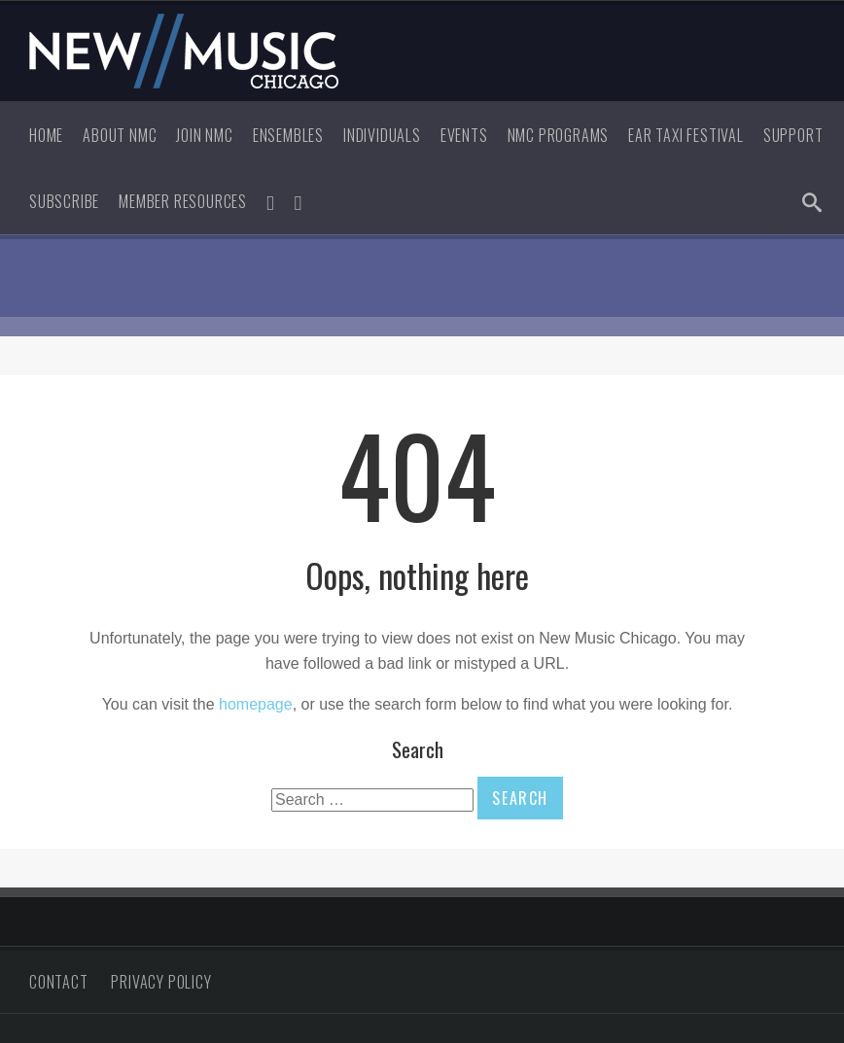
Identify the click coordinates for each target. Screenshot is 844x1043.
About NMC (120, 135)
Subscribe (64, 201)
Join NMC (204, 135)
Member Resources (183, 201)
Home (46, 135)
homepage (256, 704)
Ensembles (288, 135)
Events (464, 135)
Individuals (382, 135)
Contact (58, 981)
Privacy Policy (161, 981)
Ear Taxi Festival (686, 135)
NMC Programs (559, 135)
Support (793, 135)
